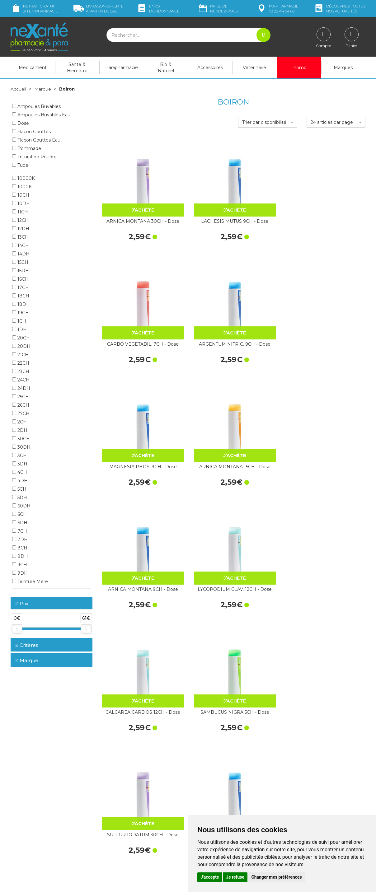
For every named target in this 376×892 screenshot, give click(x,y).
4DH (20, 480)
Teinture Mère (30, 581)
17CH (20, 287)
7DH (20, 539)
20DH (21, 346)
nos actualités (339, 8)
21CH (20, 354)
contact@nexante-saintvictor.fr (42, 820)
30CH (21, 438)
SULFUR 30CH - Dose (131, 594)
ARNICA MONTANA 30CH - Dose (131, 201)
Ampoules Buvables (36, 106)
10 (178, 738)
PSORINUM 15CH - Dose (336, 696)
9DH (20, 573)
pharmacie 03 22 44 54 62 (277, 8)
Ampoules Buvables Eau (41, 114)
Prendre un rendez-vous (217, 808)
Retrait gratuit (34, 8)
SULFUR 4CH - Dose (336, 594)
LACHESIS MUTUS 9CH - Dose (199, 201)
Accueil (18, 89)
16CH (20, 279)
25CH (20, 396)
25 (216, 738)
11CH (20, 211)
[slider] (17, 628)
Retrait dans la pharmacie (309, 776)
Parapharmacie (121, 67)
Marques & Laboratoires (126, 822)
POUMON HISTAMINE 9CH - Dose (131, 498)
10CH (20, 195)
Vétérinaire (254, 67)
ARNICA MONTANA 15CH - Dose (199, 300)
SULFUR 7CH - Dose (267, 594)
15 (190, 738)
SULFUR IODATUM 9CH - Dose (336, 399)
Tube (20, 165)
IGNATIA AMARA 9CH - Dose (199, 696)
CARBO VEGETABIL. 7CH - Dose (267, 201)
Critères (26, 645)
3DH (19, 463)
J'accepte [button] (209, 877)
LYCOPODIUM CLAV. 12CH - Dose (336, 300)
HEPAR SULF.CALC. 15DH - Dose (199, 597)
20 (203, 738)
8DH (20, 556)
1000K (22, 186)
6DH (19, 522)
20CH (21, 337)
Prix (21, 603)
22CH (20, 363)
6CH (19, 514)
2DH (19, 430)
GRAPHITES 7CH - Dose (336, 498)
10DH (21, 203)
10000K (23, 178)
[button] (267, 122)
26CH (20, 405)
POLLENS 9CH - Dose (267, 494)
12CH (20, 220)
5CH (19, 489)
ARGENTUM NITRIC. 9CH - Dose (336, 201)
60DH (21, 505)
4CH (19, 472)
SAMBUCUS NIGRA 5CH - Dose (199, 399)
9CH (19, 564)
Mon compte (24, 836)
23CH (20, 371)
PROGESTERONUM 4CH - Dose (199, 498)
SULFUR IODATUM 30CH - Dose (268, 399)
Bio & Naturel (166, 67)
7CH (19, 531)
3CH (19, 455)
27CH (21, 413)
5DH (19, 497)
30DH (21, 447)
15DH (20, 270)
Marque (42, 89)
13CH (20, 237)
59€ (98, 8)
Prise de (218, 8)
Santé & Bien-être (77, 67)
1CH (19, 321)
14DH (21, 253)
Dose (20, 123)
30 (229, 738)
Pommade (26, 148)
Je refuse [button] (235, 877)
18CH (20, 295)
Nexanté (113, 882)
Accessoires (210, 67)
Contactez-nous (209, 803)
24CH (21, 379)
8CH (19, 547)
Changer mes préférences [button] (276, 877)
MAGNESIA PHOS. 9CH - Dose (131, 300)
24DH (21, 388)
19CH (20, 312)
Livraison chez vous (303, 782)
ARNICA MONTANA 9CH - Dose (267, 300)
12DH (20, 228)
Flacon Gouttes (31, 131)
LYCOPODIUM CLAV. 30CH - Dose (268, 696)
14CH (20, 245)
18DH (21, 304)
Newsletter (113, 828)
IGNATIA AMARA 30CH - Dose (131, 696)
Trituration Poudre (34, 156)
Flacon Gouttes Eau (36, 139)
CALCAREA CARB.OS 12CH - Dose (131, 399)
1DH (19, 329)
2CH (19, 421)
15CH (20, 262)
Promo (299, 67)
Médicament (33, 67)
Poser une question (30, 830)
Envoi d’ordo (158, 8)
